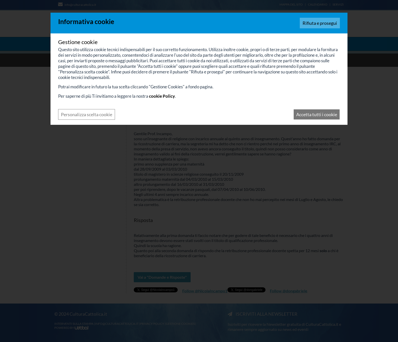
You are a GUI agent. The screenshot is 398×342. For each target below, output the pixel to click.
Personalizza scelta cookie (86, 114)
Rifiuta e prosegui (320, 23)
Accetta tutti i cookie (316, 114)
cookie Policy (162, 96)
